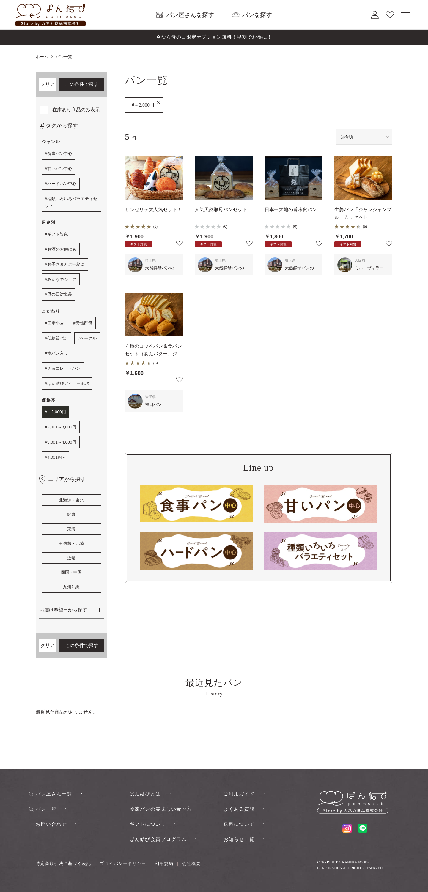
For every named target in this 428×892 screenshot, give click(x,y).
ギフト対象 (57, 234)
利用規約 (164, 863)
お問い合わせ (51, 824)
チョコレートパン (64, 368)
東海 (71, 528)
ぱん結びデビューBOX (68, 383)
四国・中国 (71, 572)
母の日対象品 (59, 294)
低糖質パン (57, 338)
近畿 (71, 558)
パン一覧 (46, 809)
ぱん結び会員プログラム (158, 839)
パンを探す (257, 14)
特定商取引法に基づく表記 (63, 863)
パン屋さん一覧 (54, 793)
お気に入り (390, 14)
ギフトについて (148, 824)
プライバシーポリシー (123, 863)
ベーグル (88, 338)
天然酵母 (84, 323)
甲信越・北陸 (71, 543)
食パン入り (57, 353)
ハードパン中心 (61, 183)
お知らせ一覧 (239, 839)
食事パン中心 (59, 153)
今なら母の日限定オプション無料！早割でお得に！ (214, 36)
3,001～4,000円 (61, 442)
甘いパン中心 (59, 168)
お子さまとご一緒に (66, 264)
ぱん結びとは (145, 793)
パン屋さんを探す (190, 14)
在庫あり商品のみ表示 (76, 109)
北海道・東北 (71, 500)
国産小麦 (55, 323)
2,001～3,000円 (61, 427)
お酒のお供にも (61, 249)
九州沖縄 (71, 586)
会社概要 (191, 863)
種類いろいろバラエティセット (71, 202)
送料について (239, 824)
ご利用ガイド (239, 793)
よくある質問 (239, 809)
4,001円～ (56, 457)
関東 (71, 514)
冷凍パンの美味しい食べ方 (161, 809)
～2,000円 (56, 411)
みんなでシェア (61, 279)
